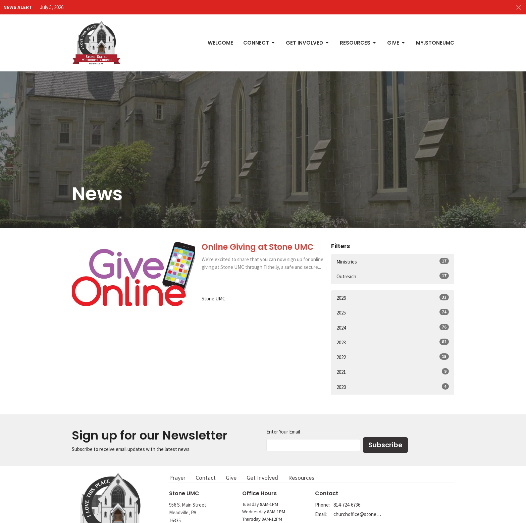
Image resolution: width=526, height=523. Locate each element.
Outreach (392, 276)
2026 (392, 297)
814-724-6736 (346, 505)
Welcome (220, 42)
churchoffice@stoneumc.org (357, 514)
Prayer (177, 477)
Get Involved (308, 42)
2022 (392, 356)
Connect (259, 42)
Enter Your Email (283, 431)
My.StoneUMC (435, 42)
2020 (392, 386)
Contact (206, 477)
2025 (392, 312)
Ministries (392, 261)
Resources (358, 42)
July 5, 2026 (51, 7)
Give (396, 42)
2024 (392, 327)
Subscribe (385, 445)
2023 (392, 342)
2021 (392, 371)
